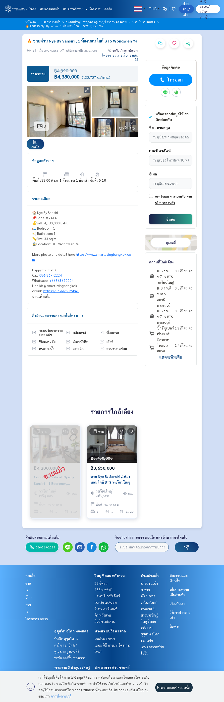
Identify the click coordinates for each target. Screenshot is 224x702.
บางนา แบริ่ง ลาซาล (110, 631)
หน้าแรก (31, 9)
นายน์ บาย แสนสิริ (143, 22)
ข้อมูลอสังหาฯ (43, 160)
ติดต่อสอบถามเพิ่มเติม (42, 537)
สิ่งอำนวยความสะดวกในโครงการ (57, 315)
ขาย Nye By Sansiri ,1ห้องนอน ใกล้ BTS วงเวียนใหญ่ (110, 479)
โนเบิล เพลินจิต (106, 602)
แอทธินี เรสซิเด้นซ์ (107, 596)
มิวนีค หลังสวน (105, 621)
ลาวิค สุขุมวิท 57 (65, 645)
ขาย (28, 583)
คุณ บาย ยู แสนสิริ (66, 651)
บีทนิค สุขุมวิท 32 (66, 638)
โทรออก (171, 80)
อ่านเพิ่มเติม (41, 296)
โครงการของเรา (36, 619)
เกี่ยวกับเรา (177, 603)
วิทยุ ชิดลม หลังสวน (110, 575)
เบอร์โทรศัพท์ (160, 151)
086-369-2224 (50, 275)
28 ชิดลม (101, 583)
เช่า (27, 589)
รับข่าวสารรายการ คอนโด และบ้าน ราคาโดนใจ (151, 537)
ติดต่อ (108, 9)
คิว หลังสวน (103, 615)
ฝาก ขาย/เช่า (186, 9)
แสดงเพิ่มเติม (170, 357)
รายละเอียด (41, 198)
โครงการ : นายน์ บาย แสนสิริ (120, 57)
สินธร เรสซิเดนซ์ (106, 608)
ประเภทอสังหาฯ (74, 9)
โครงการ (95, 9)
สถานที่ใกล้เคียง (161, 262)
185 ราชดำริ (103, 589)
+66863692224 (61, 280)
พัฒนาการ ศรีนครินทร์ (112, 667)
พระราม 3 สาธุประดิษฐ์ (72, 667)
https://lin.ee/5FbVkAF (61, 291)
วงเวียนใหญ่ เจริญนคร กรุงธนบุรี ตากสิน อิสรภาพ (96, 22)
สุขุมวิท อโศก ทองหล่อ (71, 631)
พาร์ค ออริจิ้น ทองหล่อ (69, 658)
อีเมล (153, 174)
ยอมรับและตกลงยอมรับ (170, 196)
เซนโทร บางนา (105, 638)
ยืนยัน (170, 219)
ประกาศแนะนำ (49, 9)
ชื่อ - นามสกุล (159, 127)
